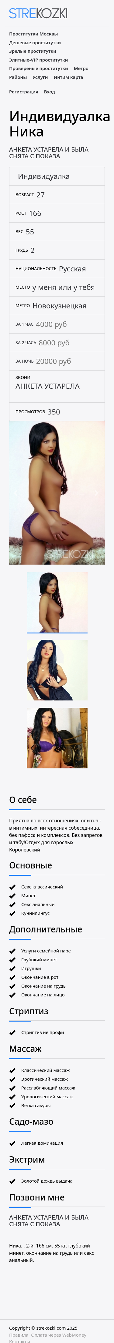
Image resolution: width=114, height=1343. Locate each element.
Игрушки (31, 968)
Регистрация (23, 92)
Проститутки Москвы (33, 34)
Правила (18, 1335)
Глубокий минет (39, 959)
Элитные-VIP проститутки (38, 60)
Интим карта (68, 77)
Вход (49, 92)
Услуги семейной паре (46, 951)
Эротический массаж (44, 1079)
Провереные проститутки (38, 68)
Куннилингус (35, 913)
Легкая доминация (42, 1143)
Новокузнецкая (59, 305)
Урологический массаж (47, 1096)
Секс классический (42, 887)
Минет (28, 895)
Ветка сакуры (36, 1105)
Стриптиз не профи (42, 1032)
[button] (16, 493)
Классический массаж (45, 1070)
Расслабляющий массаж (48, 1088)
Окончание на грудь (43, 986)
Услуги (40, 77)
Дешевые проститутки (35, 42)
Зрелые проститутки (32, 51)
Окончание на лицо (43, 995)
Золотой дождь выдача (47, 1181)
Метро (81, 68)
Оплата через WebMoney (58, 1335)
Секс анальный (38, 904)
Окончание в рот (39, 977)
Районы (18, 77)
